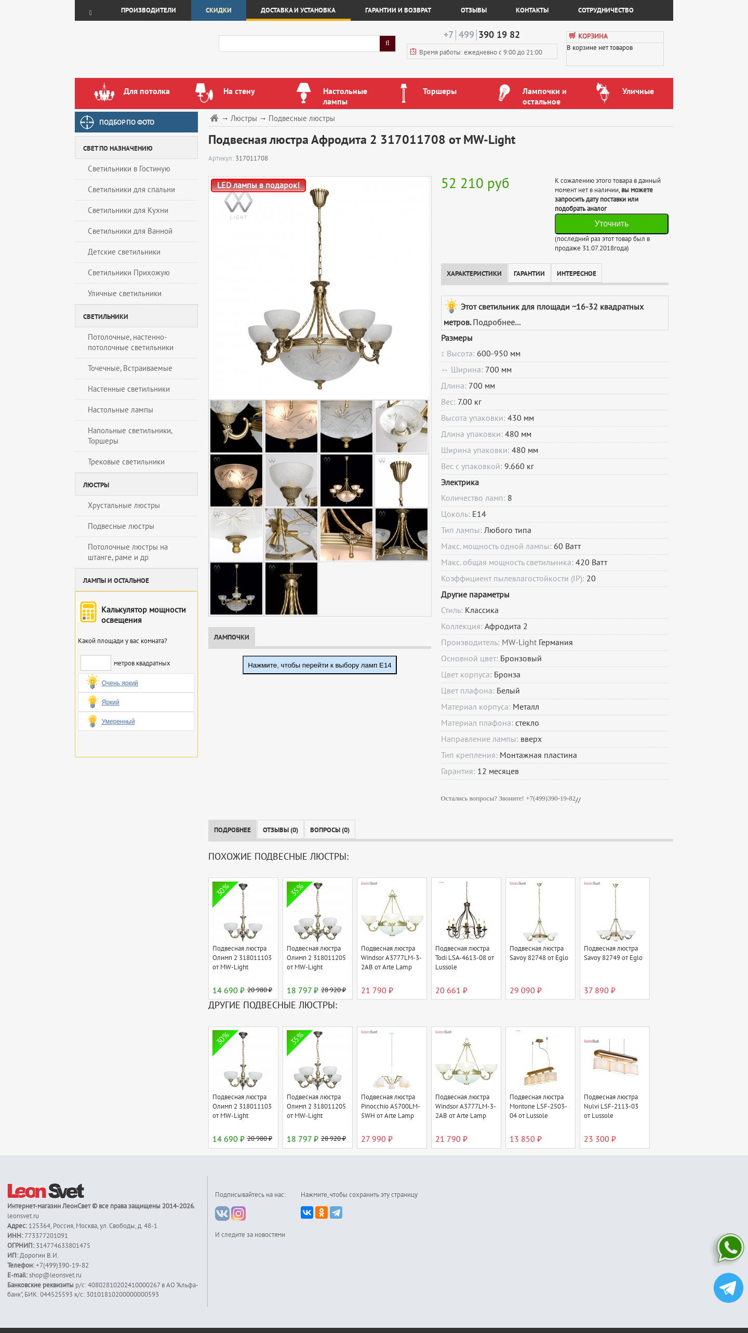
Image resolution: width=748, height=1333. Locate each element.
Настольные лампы (120, 410)
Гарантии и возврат (398, 10)
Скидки (219, 10)
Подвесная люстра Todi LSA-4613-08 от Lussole (464, 957)
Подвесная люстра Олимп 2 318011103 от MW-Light (242, 957)
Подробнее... (496, 322)
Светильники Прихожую (129, 272)
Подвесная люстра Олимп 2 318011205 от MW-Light (316, 957)
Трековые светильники (126, 461)
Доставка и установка (298, 10)
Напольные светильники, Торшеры (130, 436)
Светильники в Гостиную (129, 169)
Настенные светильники (129, 389)
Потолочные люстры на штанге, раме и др (128, 552)
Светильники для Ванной (130, 231)
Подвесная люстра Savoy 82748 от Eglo (539, 953)
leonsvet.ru (23, 1216)
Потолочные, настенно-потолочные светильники (130, 342)
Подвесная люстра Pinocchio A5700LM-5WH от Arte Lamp (390, 1106)
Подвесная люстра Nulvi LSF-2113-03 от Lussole (611, 1106)
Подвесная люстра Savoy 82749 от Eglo (613, 953)
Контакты (532, 10)
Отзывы (474, 10)
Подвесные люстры (121, 526)
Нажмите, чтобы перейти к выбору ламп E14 (320, 665)
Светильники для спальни (131, 189)
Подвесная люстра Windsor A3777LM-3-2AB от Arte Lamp (391, 957)
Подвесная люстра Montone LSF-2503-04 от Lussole (538, 1106)
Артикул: (221, 158)
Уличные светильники (125, 293)
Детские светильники (124, 252)
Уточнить (611, 223)
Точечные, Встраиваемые (130, 368)
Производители (148, 10)
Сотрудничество (606, 10)
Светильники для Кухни (128, 210)
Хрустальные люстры (124, 505)
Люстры (244, 118)
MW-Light (519, 642)
